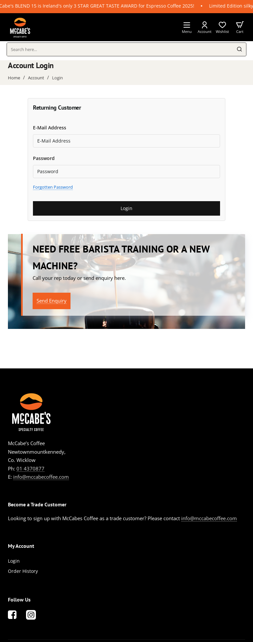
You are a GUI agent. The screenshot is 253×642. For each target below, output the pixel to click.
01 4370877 (30, 468)
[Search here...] (239, 49)
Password (44, 158)
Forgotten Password (53, 187)
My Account (21, 546)
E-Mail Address (49, 127)
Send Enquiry (52, 300)
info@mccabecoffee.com (41, 476)
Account (36, 78)
